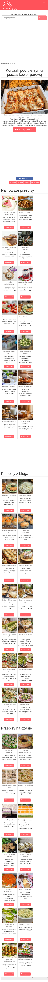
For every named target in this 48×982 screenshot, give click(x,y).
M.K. (46, 978)
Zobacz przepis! (9, 227)
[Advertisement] (23, 41)
